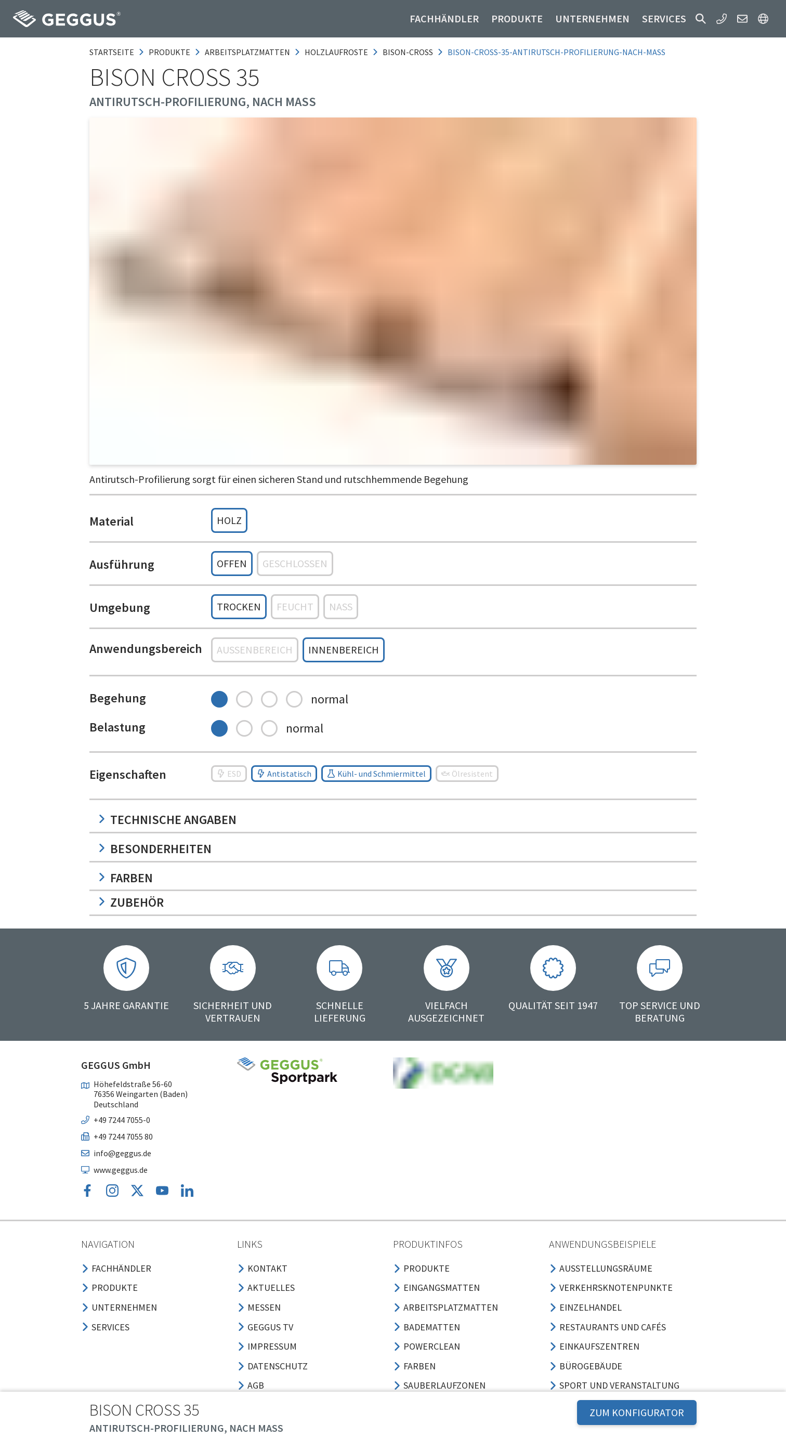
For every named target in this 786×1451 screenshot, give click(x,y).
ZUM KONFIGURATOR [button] (637, 1412)
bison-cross (408, 52)
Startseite (111, 52)
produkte (169, 52)
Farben (125, 878)
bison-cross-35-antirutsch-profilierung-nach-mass (556, 52)
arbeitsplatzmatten (247, 52)
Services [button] (664, 18)
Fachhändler (444, 18)
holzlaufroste (336, 52)
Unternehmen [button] (592, 18)
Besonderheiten (155, 849)
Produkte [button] (517, 18)
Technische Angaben (167, 820)
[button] (700, 18)
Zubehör (131, 902)
